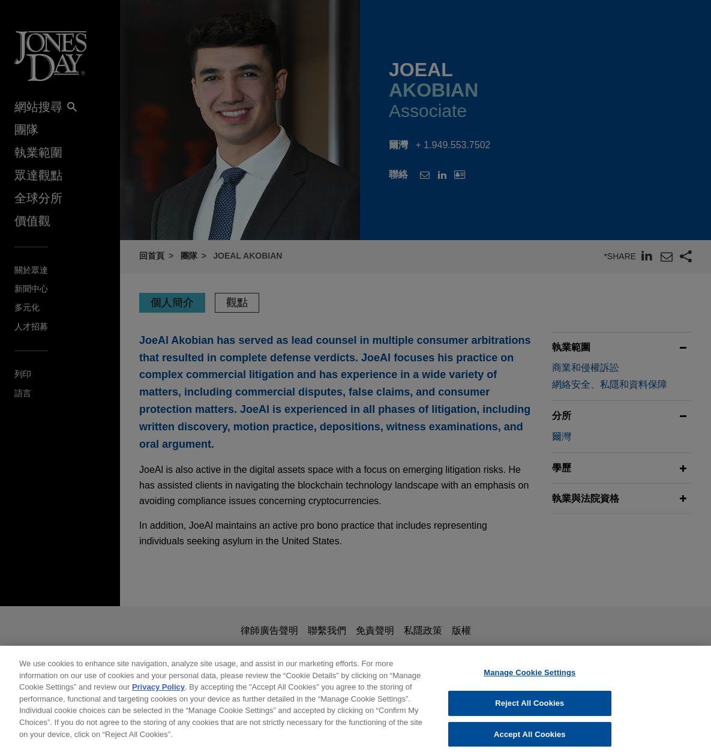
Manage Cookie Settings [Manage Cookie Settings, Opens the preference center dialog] (529, 679)
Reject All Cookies (529, 710)
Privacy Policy (158, 694)
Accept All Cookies (530, 741)
